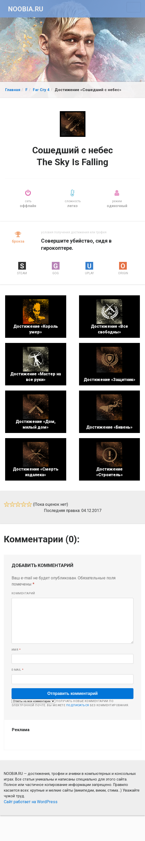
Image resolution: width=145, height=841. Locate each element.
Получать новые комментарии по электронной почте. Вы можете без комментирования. (70, 703)
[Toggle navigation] (134, 7)
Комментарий (23, 593)
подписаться (77, 705)
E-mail (18, 669)
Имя (16, 649)
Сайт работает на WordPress (30, 801)
